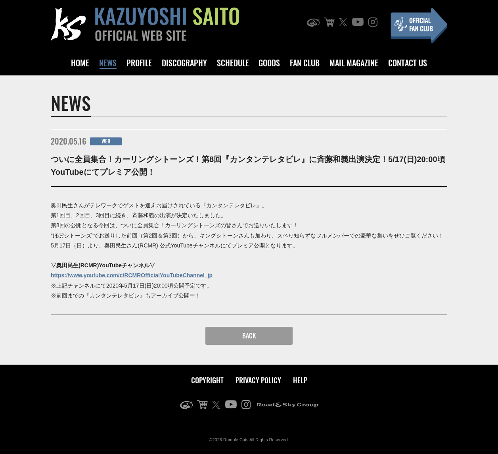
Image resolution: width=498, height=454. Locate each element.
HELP (300, 380)
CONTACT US (407, 63)
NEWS (108, 63)
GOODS (269, 63)
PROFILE (139, 63)
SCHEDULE (233, 63)
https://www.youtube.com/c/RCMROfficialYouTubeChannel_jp (132, 275)
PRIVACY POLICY (258, 380)
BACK (249, 335)
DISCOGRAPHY (184, 63)
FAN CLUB (305, 63)
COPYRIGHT (207, 380)
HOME (80, 63)
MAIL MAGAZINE (353, 63)
